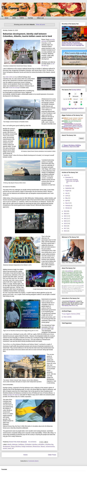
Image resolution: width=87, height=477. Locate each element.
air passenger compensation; (72, 124)
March (67, 203)
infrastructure (36, 446)
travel (9, 448)
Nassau (43, 446)
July (66, 193)
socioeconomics (50, 446)
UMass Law (40, 18)
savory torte (77, 281)
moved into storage (14, 87)
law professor (69, 271)
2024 (65, 211)
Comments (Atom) (33, 461)
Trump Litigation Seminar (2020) (71, 314)
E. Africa (78, 119)
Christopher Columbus (31, 444)
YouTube (30, 18)
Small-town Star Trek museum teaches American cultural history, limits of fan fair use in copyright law (73, 44)
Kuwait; (71, 118)
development (6, 446)
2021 (65, 218)
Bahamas (14, 444)
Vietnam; (80, 118)
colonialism (41, 444)
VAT (13, 448)
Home (6, 18)
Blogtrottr (72, 301)
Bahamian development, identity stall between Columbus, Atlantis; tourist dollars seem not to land (27, 35)
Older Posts (52, 455)
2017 (65, 228)
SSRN (14, 18)
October (67, 185)
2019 (65, 223)
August (67, 190)
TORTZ (22, 18)
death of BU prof (77, 125)
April (66, 200)
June (66, 195)
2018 (65, 226)
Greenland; (67, 119)
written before (9, 77)
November (68, 177)
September (68, 188)
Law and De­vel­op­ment (74, 121)
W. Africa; (73, 119)
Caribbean (21, 444)
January (67, 208)
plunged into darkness (13, 394)
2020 (65, 221)
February (68, 205)
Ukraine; (75, 118)
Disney (13, 446)
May (66, 198)
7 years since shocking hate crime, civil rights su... (72, 181)
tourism (5, 448)
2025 (65, 175)
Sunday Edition (76, 89)
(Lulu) (70, 122)
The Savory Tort (14, 8)
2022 (65, 216)
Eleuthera (18, 446)
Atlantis (9, 444)
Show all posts (40, 24)
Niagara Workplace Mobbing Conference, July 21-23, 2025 (71, 145)
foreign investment (26, 446)
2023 (65, 213)
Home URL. (70, 305)
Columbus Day (49, 444)
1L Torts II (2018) (66, 317)
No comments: (32, 442)
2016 (65, 231)
